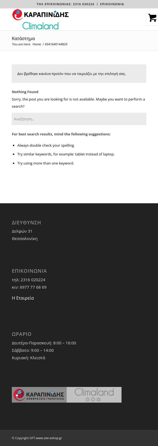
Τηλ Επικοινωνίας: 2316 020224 (65, 4)
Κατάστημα (23, 38)
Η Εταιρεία (23, 298)
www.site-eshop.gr (49, 438)
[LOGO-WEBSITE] (65, 19)
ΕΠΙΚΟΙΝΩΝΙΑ (112, 4)
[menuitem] (65, 4)
